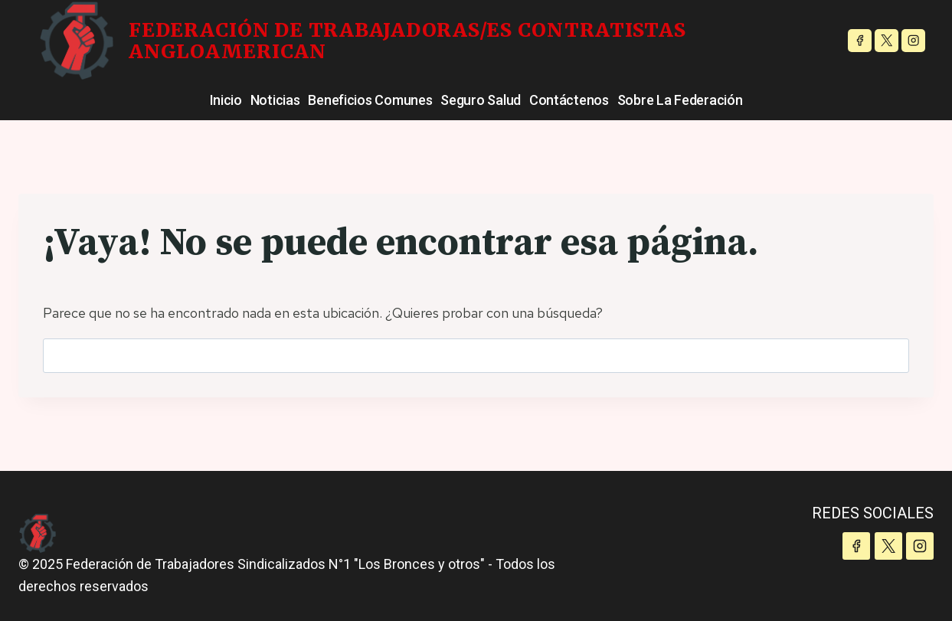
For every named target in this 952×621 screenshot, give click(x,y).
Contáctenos (569, 100)
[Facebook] (860, 41)
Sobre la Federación (680, 100)
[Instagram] (913, 41)
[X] (886, 41)
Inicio (226, 100)
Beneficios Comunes (370, 100)
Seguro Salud (480, 100)
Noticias (275, 100)
